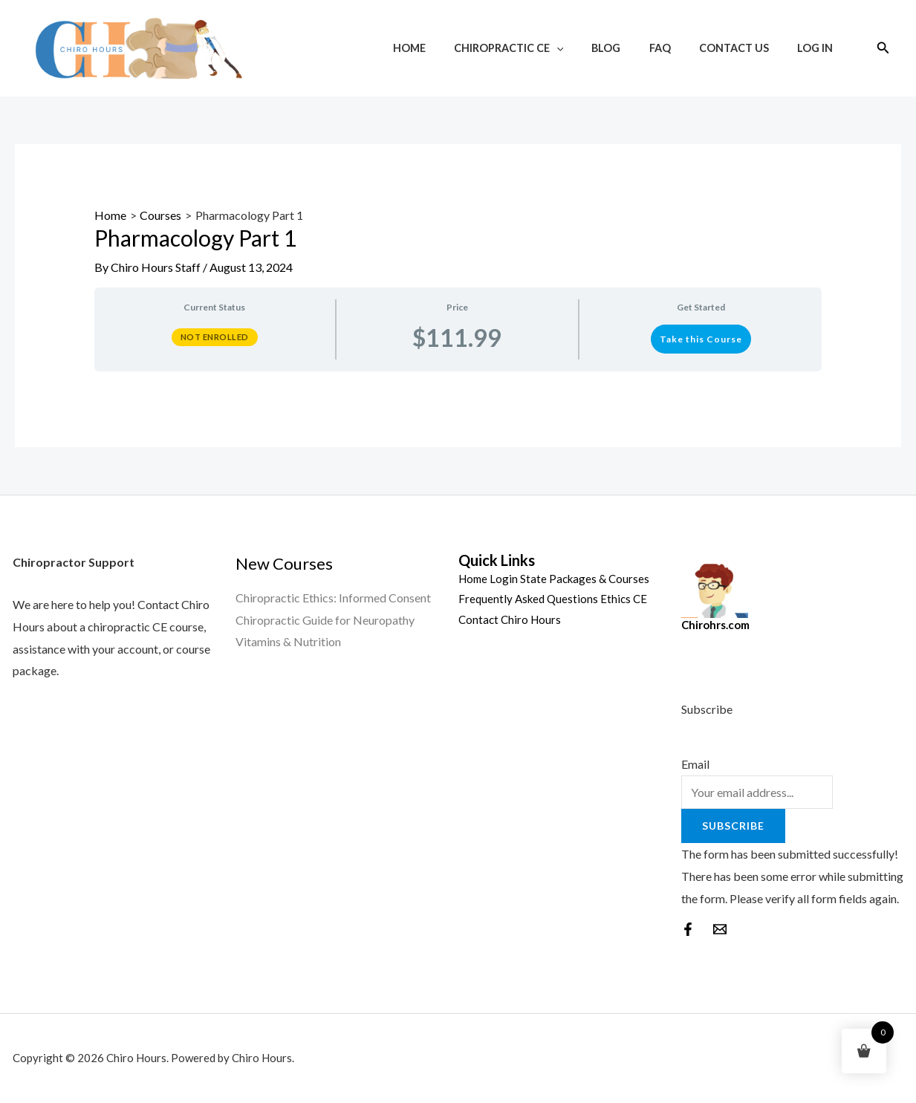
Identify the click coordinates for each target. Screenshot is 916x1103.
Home (447, 48)
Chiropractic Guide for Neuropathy (325, 620)
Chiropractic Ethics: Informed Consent (333, 597)
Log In (818, 48)
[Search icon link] (883, 48)
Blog (630, 48)
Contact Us (744, 48)
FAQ (677, 48)
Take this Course (701, 339)
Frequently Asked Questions (528, 598)
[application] (588, 48)
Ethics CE (623, 598)
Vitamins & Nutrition (288, 641)
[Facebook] (688, 929)
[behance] (720, 929)
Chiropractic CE (540, 48)
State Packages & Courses (584, 578)
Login (504, 578)
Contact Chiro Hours (509, 619)
